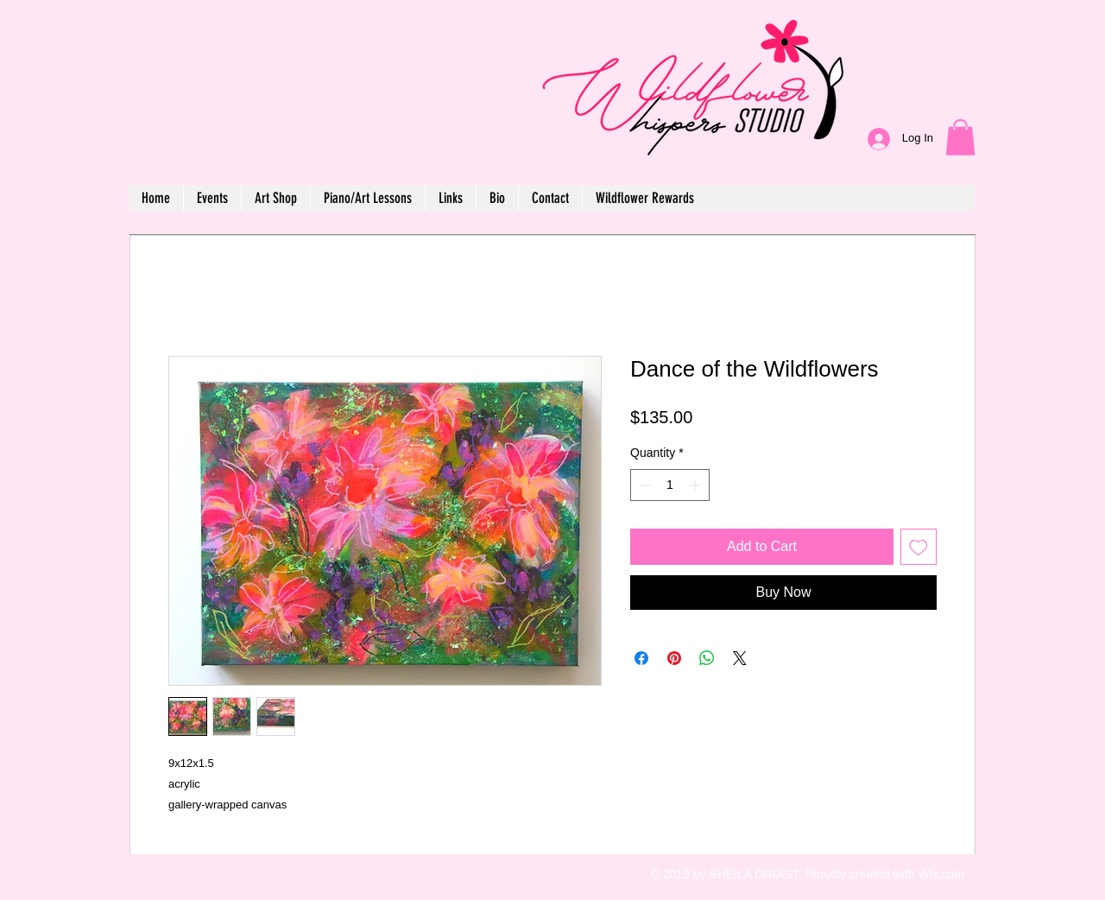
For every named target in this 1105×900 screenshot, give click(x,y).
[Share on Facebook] (641, 658)
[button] (960, 137)
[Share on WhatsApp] (707, 658)
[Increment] (696, 485)
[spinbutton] (669, 485)
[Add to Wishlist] (918, 547)
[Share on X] (739, 658)
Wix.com (941, 874)
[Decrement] (643, 485)
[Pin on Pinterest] (674, 658)
